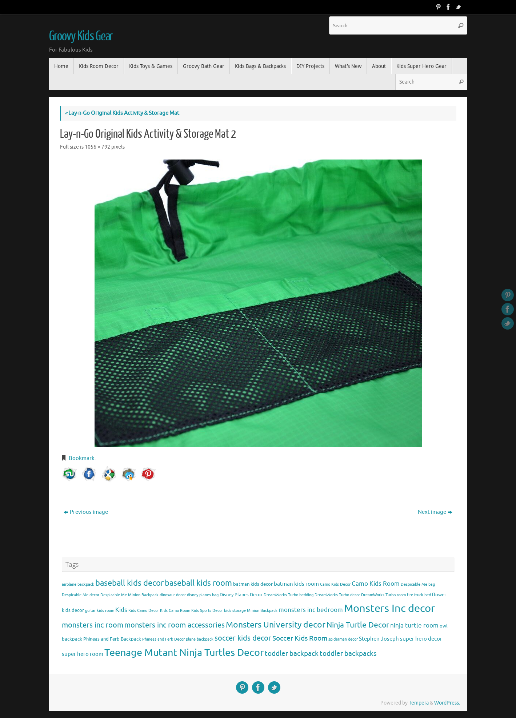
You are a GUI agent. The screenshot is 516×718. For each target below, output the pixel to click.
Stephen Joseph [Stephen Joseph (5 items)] (379, 638)
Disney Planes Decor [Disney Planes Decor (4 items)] (241, 595)
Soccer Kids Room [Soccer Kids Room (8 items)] (299, 638)
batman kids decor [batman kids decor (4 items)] (253, 584)
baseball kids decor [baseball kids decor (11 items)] (129, 583)
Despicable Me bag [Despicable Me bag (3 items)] (418, 584)
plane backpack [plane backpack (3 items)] (199, 639)
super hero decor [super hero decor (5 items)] (421, 638)
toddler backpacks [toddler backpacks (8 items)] (348, 653)
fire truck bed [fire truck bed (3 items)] (419, 595)
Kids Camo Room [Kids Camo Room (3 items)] (175, 610)
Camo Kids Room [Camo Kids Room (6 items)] (376, 584)
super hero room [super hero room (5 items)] (82, 654)
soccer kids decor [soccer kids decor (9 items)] (243, 638)
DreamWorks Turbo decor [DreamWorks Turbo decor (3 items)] (337, 595)
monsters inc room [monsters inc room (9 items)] (92, 625)
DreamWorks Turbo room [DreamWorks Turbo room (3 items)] (383, 595)
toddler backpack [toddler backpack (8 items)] (292, 653)
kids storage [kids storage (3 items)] (235, 610)
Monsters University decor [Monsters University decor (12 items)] (275, 625)
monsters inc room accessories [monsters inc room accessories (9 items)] (174, 625)
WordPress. (447, 703)
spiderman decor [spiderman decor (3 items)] (343, 639)
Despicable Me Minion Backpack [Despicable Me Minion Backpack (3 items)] (129, 595)
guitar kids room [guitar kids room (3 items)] (99, 610)
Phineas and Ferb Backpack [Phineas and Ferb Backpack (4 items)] (112, 639)
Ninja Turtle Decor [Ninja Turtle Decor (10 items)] (358, 625)
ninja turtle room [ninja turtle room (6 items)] (414, 625)
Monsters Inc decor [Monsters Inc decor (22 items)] (389, 608)
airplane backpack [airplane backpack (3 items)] (78, 584)
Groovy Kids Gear (81, 36)
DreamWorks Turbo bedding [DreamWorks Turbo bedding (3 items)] (288, 595)
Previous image (86, 512)
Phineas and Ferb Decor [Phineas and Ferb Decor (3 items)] (163, 639)
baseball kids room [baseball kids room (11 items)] (198, 583)
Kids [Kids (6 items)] (121, 610)
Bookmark (82, 458)
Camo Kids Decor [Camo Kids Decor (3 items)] (335, 584)
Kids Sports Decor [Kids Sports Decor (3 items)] (207, 610)
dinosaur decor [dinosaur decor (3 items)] (173, 595)
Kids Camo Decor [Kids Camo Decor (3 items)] (143, 610)
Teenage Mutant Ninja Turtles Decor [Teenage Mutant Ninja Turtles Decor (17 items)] (184, 652)
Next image (435, 512)
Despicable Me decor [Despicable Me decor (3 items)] (80, 595)
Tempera (419, 703)
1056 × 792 (97, 147)
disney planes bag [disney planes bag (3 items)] (203, 595)
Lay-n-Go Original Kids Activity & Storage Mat (122, 113)
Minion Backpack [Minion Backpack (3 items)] (262, 610)
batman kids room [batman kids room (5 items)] (296, 584)
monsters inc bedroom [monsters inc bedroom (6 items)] (311, 610)
